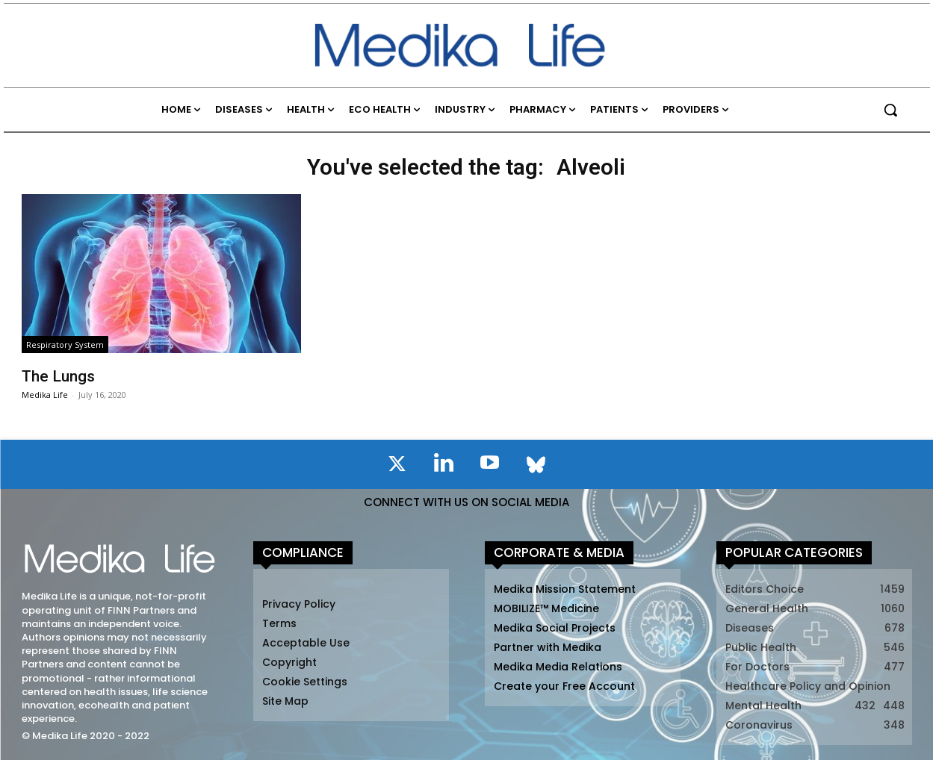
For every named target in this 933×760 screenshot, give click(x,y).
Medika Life (45, 394)
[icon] (397, 467)
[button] (890, 109)
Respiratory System (65, 344)
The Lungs (58, 376)
